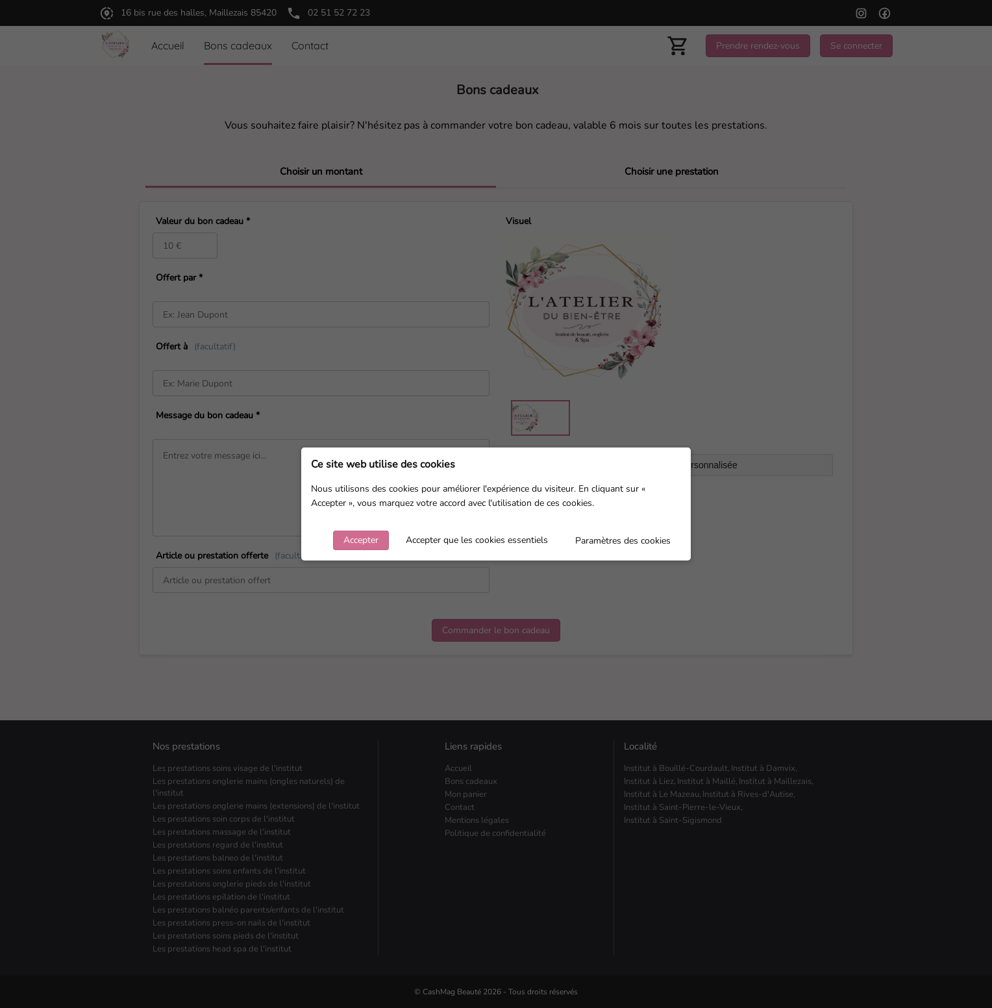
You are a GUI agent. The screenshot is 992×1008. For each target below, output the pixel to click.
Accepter (360, 540)
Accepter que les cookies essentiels (477, 540)
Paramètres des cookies (623, 541)
